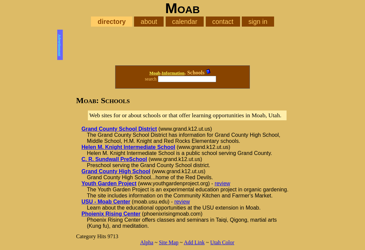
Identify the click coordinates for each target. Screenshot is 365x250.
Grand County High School (115, 171)
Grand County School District (119, 129)
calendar (184, 21)
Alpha (146, 242)
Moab (155, 72)
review (222, 183)
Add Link (194, 242)
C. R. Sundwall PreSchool (114, 159)
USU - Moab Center (105, 202)
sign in (257, 21)
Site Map (168, 242)
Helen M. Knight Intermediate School (128, 147)
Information (173, 72)
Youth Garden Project (108, 183)
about (149, 21)
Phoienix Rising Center (110, 214)
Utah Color (222, 242)
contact (222, 21)
